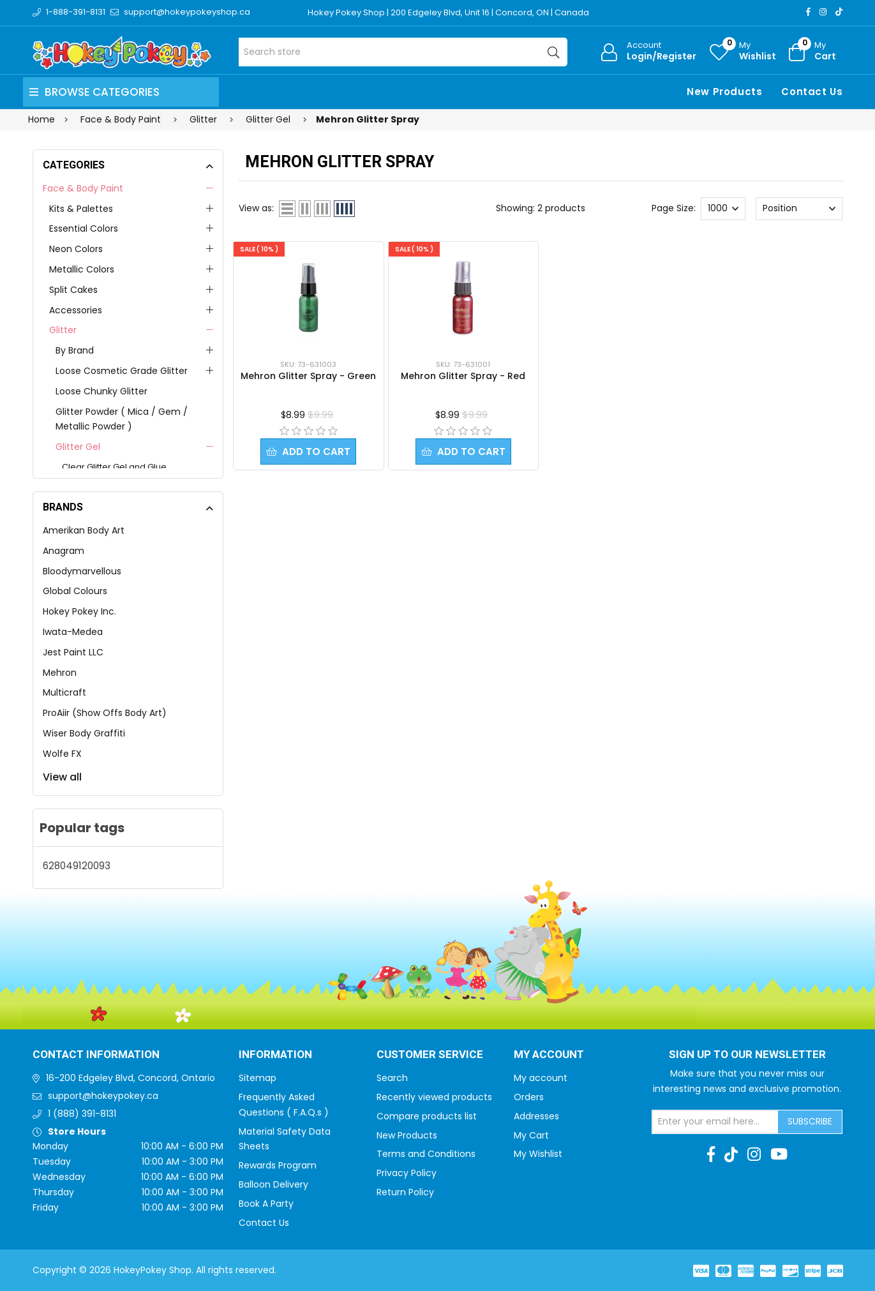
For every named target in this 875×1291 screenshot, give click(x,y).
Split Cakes (73, 289)
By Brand (75, 350)
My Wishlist (538, 1153)
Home (41, 119)
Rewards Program (278, 1165)
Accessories (75, 310)
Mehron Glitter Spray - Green (308, 375)
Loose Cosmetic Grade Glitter (122, 370)
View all (62, 777)
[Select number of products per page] (723, 208)
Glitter (63, 330)
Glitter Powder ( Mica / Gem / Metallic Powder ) (122, 419)
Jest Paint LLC (73, 652)
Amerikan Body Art (83, 530)
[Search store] (403, 52)
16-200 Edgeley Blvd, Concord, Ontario (130, 1077)
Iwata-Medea (73, 631)
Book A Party (266, 1203)
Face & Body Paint (83, 188)
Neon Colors (76, 249)
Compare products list (427, 1116)
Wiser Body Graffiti (84, 733)
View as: (256, 208)
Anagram (63, 550)
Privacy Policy (407, 1173)
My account (540, 1077)
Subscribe (810, 1121)
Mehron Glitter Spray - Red (463, 375)
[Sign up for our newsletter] (715, 1121)
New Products (724, 91)
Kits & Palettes (81, 208)
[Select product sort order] (799, 208)
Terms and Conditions (426, 1153)
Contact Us (811, 91)
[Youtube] (779, 1154)
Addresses (536, 1116)
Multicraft (64, 692)
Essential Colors (83, 228)
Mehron (60, 672)
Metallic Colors (81, 269)
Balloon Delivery (273, 1184)
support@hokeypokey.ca (103, 1095)
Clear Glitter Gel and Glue (114, 467)
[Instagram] (822, 12)
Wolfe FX (62, 753)
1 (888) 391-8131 (82, 1113)
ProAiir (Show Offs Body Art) (105, 712)
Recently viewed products (434, 1097)
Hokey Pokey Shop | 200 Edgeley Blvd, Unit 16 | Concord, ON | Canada (448, 12)
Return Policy (405, 1192)
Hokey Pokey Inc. (79, 611)
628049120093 (76, 865)
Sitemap (257, 1077)
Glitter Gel (78, 446)
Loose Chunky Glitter (101, 391)
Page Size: (674, 208)
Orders (529, 1097)
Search (392, 1077)
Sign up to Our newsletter (747, 1054)
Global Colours (75, 591)
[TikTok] (838, 12)
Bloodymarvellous (82, 571)
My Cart (531, 1135)
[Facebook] (808, 12)
